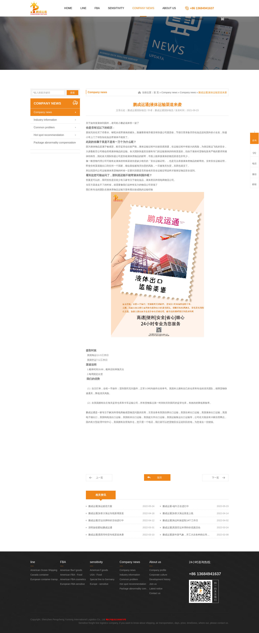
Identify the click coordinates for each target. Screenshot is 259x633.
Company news (143, 8)
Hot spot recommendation (49, 135)
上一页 (99, 477)
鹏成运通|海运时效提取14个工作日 (180, 520)
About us (169, 8)
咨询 (254, 138)
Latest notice (155, 588)
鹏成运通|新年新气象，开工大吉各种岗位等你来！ (187, 534)
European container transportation (47, 579)
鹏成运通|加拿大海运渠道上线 (178, 513)
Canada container (39, 574)
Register (199, 19)
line (83, 8)
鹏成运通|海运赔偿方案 (100, 506)
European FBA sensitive (72, 584)
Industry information (45, 119)
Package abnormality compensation (54, 142)
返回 (159, 477)
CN (227, 19)
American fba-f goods (71, 570)
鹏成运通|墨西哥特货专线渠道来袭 (106, 534)
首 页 (156, 92)
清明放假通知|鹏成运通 (100, 527)
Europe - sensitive (99, 584)
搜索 (72, 92)
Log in (188, 19)
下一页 (215, 477)
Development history (159, 579)
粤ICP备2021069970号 (116, 619)
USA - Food (96, 574)
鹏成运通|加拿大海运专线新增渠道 (106, 513)
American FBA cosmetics (73, 579)
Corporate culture (158, 574)
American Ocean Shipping (43, 570)
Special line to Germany (102, 579)
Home (68, 8)
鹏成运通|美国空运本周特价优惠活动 (181, 527)
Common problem (44, 127)
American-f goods (99, 570)
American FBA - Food (71, 574)
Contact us (154, 593)
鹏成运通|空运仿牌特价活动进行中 (106, 520)
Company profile (157, 570)
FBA (97, 8)
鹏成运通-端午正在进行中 (176, 506)
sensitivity (116, 8)
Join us (153, 584)
